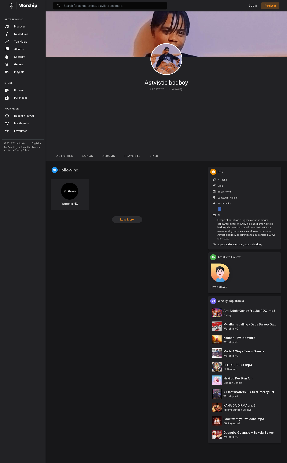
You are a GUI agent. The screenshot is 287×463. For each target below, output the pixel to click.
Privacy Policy (21, 150)
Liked (154, 156)
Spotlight (15, 57)
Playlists (14, 72)
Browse (14, 90)
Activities (64, 156)
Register (270, 5)
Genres (14, 64)
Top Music (16, 41)
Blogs (16, 147)
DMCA (7, 147)
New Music (16, 34)
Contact (8, 150)
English (35, 143)
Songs (87, 156)
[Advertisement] (166, 118)
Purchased (16, 97)
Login (253, 5)
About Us (25, 147)
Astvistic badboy (166, 82)
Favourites (16, 131)
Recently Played (19, 115)
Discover (15, 26)
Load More (127, 219)
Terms (35, 147)
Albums (14, 49)
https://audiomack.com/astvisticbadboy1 (240, 244)
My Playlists (17, 123)
